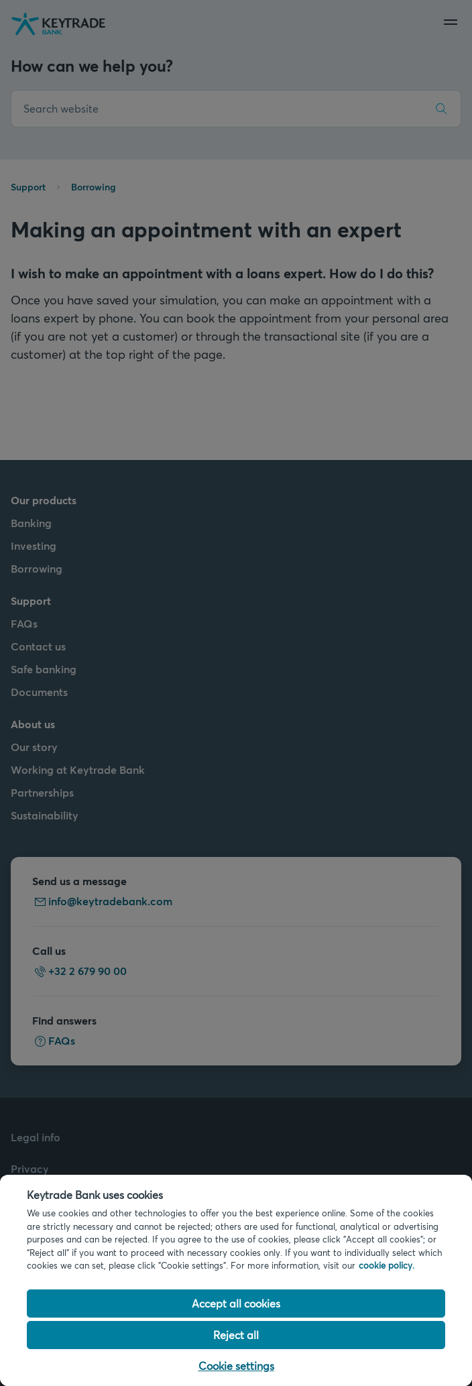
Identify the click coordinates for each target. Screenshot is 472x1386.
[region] (236, 1280)
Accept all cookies (236, 1303)
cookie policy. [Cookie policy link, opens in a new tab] (386, 1265)
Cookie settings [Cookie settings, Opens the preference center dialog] (236, 1366)
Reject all (236, 1335)
